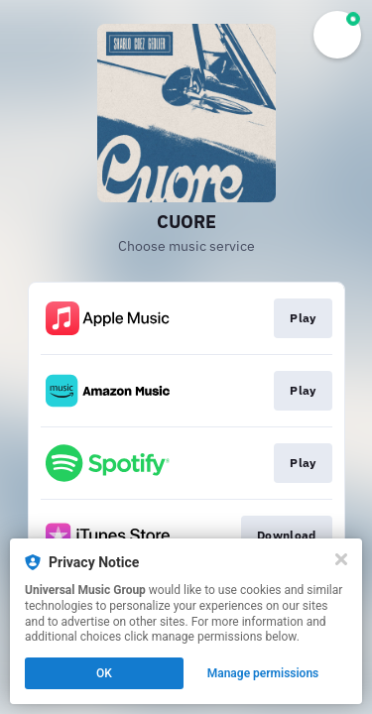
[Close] (341, 559)
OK (104, 673)
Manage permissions (263, 673)
